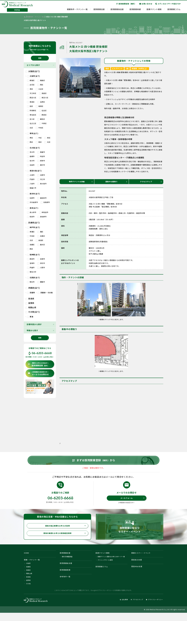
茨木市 (31, 152)
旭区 (30, 106)
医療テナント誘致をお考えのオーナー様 (111, 563)
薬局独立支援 (137, 565)
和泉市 (31, 216)
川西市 (41, 267)
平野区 (43, 123)
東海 (30, 316)
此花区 (31, 85)
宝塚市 (31, 263)
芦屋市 (31, 267)
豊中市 (41, 165)
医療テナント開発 (154, 10)
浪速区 (43, 93)
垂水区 (41, 244)
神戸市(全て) (33, 227)
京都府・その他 (45, 292)
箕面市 (41, 152)
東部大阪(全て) (34, 170)
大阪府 (28, 570)
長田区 (39, 240)
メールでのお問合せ (38, 373)
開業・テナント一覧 (32, 565)
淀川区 (31, 119)
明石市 (31, 282)
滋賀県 (30, 303)
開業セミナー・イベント (142, 558)
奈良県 (30, 298)
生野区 (41, 102)
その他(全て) (33, 311)
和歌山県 (31, 307)
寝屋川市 (31, 188)
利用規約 (117, 598)
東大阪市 (42, 183)
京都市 (31, 292)
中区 (39, 138)
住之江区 (31, 123)
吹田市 (41, 156)
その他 (28, 591)
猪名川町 (31, 272)
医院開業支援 (99, 10)
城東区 (39, 106)
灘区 (40, 232)
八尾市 (31, 183)
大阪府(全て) (33, 71)
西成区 (43, 115)
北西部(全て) (33, 277)
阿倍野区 (31, 110)
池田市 (31, 165)
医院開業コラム (174, 10)
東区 (47, 138)
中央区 (39, 128)
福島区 (41, 80)
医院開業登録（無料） (126, 4)
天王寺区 (31, 93)
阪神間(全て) (33, 254)
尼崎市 (41, 259)
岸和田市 (43, 212)
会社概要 (120, 607)
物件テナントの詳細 (80, 181)
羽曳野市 (45, 202)
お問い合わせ (145, 4)
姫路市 (41, 282)
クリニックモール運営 (105, 566)
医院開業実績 (135, 10)
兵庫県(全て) (33, 222)
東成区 (31, 102)
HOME (27, 558)
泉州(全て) (32, 208)
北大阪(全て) (33, 148)
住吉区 (43, 110)
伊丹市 (41, 263)
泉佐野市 (42, 216)
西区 (40, 85)
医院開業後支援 (117, 10)
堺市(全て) (32, 133)
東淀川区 (43, 97)
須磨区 (31, 244)
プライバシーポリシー (105, 598)
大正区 (39, 89)
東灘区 (31, 232)
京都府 (28, 577)
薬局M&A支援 (137, 573)
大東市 (31, 175)
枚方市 (31, 161)
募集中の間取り (116, 181)
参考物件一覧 (65, 584)
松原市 (31, 198)
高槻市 (31, 156)
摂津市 (41, 161)
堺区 (30, 138)
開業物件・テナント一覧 (77, 10)
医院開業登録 (38, 364)
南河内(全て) (33, 193)
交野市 (41, 175)
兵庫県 (28, 573)
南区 (39, 142)
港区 (30, 89)
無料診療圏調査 (67, 563)
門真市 (31, 179)
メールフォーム (132, 502)
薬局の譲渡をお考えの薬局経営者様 (64, 538)
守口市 (41, 179)
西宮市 (31, 259)
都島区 (31, 80)
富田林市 (42, 198)
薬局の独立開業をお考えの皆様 (64, 530)
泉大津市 (31, 212)
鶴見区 (41, 119)
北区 (30, 128)
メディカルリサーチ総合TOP (168, 4)
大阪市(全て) (33, 76)
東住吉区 (31, 115)
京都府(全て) (33, 287)
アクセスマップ (151, 181)
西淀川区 (31, 97)
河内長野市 (32, 202)
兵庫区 (41, 236)
